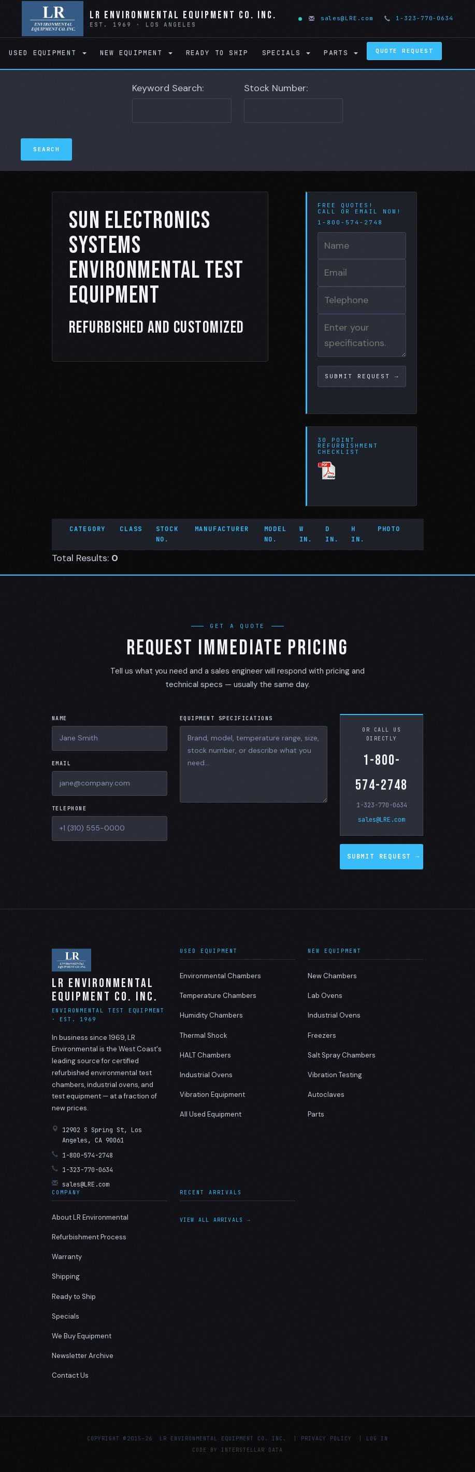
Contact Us (70, 1375)
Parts (341, 52)
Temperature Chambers (218, 995)
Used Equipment (48, 52)
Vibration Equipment (212, 1094)
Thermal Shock (203, 1035)
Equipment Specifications (226, 718)
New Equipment (136, 52)
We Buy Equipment (81, 1336)
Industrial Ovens (206, 1074)
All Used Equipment (210, 1114)
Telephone (69, 808)
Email (61, 763)
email (366, 211)
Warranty (67, 1256)
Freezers (322, 1035)
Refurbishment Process (89, 1237)
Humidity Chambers (211, 1015)
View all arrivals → (215, 1220)
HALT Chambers (205, 1055)
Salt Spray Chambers (342, 1055)
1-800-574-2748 (381, 773)
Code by (205, 1450)
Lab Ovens (325, 995)
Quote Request (404, 50)
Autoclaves (326, 1094)
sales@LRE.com (341, 18)
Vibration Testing (335, 1074)
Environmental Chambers (220, 975)
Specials (286, 52)
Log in (377, 1438)
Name (59, 718)
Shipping (66, 1276)
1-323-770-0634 (419, 18)
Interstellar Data (252, 1450)
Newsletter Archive (82, 1355)
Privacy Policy (326, 1438)
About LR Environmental (90, 1217)
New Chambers (332, 975)
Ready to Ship (217, 52)
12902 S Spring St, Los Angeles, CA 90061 (97, 1135)
